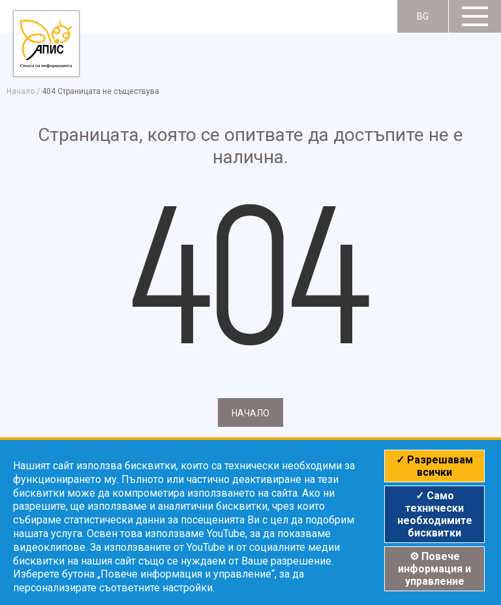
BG (423, 16)
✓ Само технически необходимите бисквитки (434, 514)
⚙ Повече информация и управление (434, 568)
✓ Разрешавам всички (434, 466)
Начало (21, 91)
